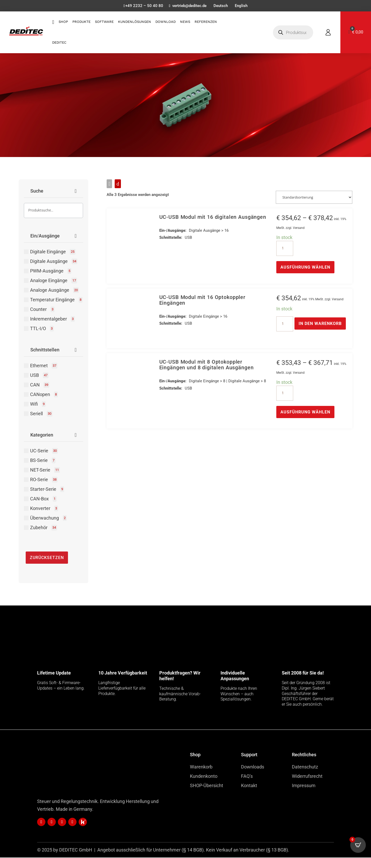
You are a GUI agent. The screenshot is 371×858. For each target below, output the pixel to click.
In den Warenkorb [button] (320, 323)
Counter (42, 310)
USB (39, 376)
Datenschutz (305, 767)
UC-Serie (44, 451)
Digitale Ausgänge (53, 262)
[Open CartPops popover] (358, 845)
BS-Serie (43, 461)
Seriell (41, 414)
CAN (39, 385)
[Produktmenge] (284, 248)
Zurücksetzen (47, 558)
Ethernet (43, 366)
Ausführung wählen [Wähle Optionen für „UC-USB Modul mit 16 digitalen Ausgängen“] (305, 267)
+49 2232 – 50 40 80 (142, 6)
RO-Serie (44, 480)
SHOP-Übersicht (206, 786)
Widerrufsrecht (307, 776)
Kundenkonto (203, 776)
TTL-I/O (42, 329)
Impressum (303, 786)
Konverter (44, 509)
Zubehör (43, 528)
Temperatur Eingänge (56, 300)
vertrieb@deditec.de (189, 6)
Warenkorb (201, 767)
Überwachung (48, 518)
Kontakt (249, 786)
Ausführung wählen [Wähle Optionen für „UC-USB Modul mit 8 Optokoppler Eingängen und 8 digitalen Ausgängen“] (305, 412)
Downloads (252, 767)
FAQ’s (247, 776)
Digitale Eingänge (52, 252)
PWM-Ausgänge (50, 271)
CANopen (44, 395)
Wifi (38, 404)
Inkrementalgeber (52, 319)
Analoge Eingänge (53, 281)
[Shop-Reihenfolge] (314, 197)
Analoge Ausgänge (54, 291)
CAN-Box (43, 499)
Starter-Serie (47, 490)
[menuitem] (221, 7)
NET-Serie (45, 470)
